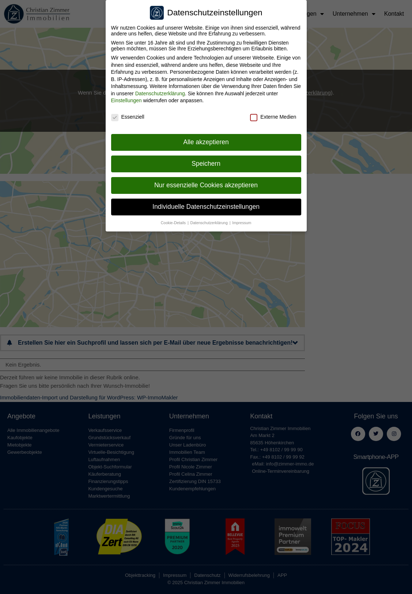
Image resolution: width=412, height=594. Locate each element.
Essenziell (127, 116)
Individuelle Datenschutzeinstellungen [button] (206, 205)
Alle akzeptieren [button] (206, 140)
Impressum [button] (241, 221)
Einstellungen (126, 99)
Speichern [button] (206, 162)
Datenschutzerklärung (160, 92)
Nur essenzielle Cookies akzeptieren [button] (206, 183)
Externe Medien (273, 116)
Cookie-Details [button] (174, 221)
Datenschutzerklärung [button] (209, 221)
